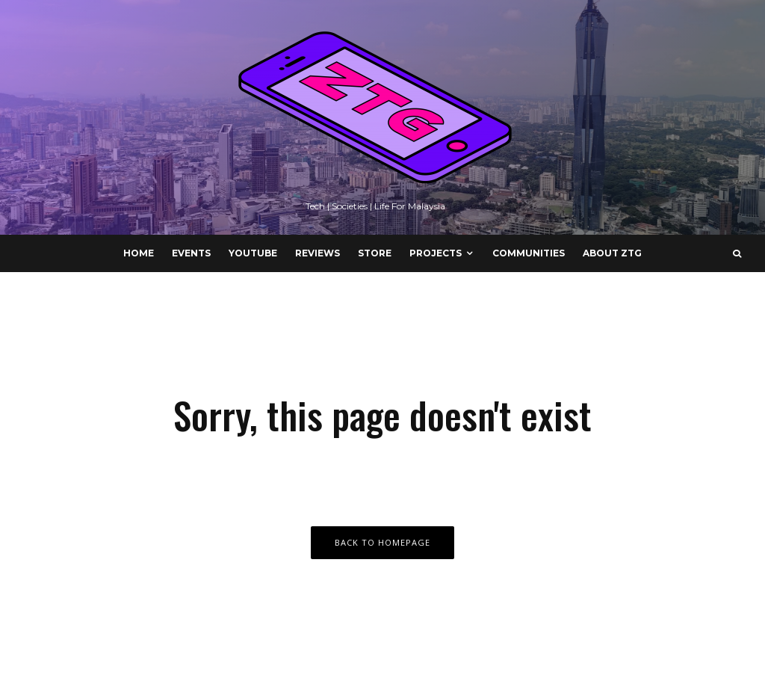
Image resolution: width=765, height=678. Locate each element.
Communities (528, 253)
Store (374, 253)
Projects (435, 253)
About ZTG (612, 253)
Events (191, 253)
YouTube (253, 253)
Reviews (317, 253)
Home (138, 253)
